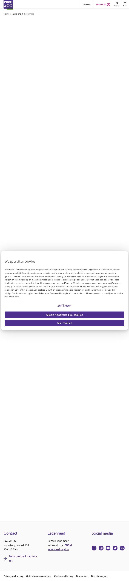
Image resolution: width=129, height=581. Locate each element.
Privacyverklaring (13, 576)
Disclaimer (82, 576)
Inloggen (86, 4)
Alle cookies (64, 323)
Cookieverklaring (63, 576)
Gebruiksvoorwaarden (38, 576)
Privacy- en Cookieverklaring (52, 293)
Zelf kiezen (64, 305)
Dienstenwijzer (99, 576)
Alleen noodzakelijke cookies (64, 314)
